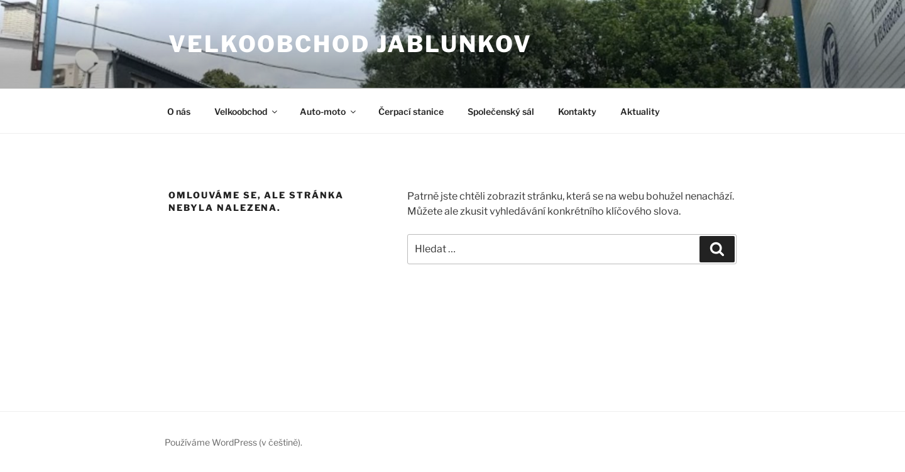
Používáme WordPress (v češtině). (233, 442)
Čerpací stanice (411, 111)
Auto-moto (329, 111)
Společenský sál (501, 111)
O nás (178, 111)
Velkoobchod (246, 111)
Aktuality (640, 111)
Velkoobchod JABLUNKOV (350, 44)
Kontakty (577, 111)
